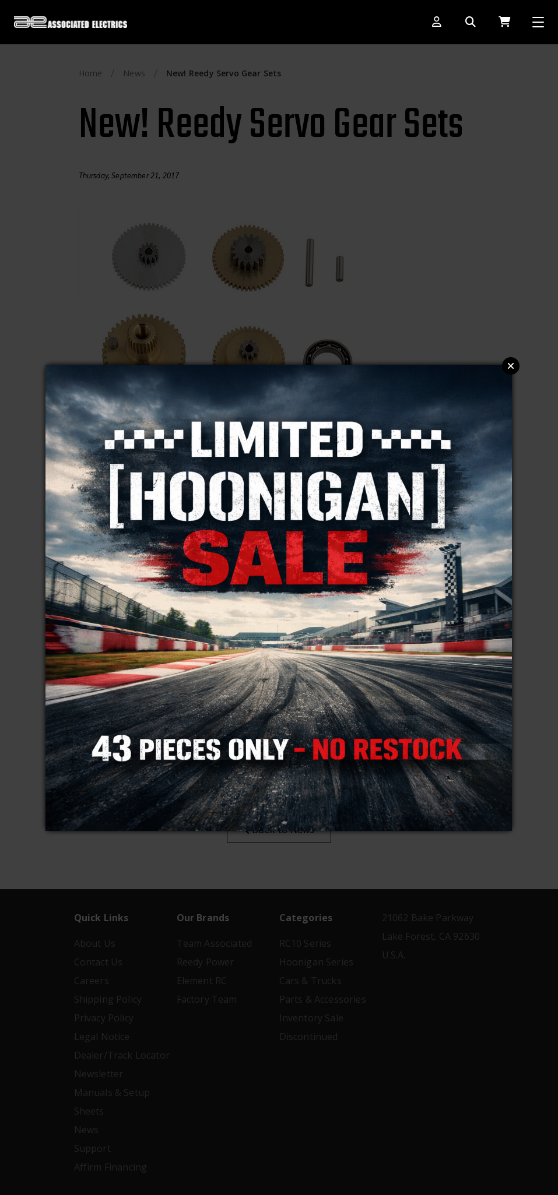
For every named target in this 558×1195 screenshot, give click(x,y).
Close (511, 366)
